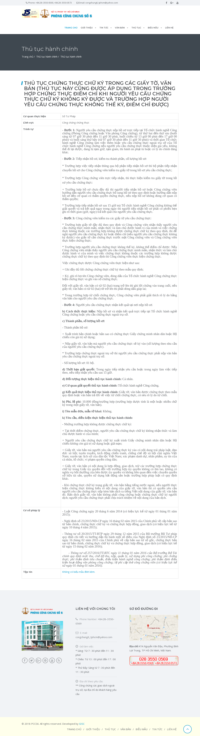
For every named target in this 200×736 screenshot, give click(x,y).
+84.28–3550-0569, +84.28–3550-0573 (54, 2)
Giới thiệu (88, 27)
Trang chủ (70, 27)
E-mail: (81, 632)
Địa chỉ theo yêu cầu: (89, 681)
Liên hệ (169, 27)
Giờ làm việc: (85, 646)
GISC (82, 723)
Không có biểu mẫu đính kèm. (78, 571)
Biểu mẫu (155, 27)
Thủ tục (137, 27)
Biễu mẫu (141, 729)
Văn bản (121, 27)
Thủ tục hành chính (46, 56)
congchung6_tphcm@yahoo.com (101, 2)
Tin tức (105, 27)
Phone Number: (86, 619)
